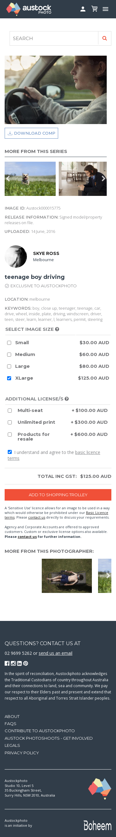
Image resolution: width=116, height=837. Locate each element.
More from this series (36, 151)
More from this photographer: (49, 551)
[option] (32, 179)
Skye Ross (46, 253)
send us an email (55, 653)
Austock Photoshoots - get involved (49, 738)
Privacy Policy (22, 752)
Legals (12, 745)
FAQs (10, 723)
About (12, 716)
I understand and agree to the (54, 455)
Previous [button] (8, 179)
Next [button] (104, 179)
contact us (36, 517)
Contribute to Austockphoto (40, 730)
